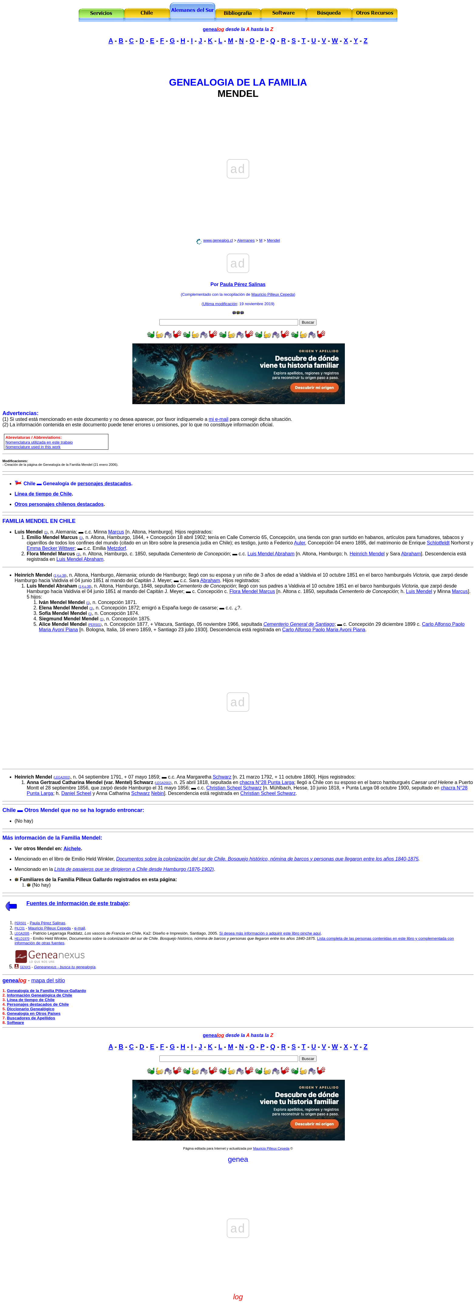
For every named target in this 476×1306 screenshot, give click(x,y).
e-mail (79, 928)
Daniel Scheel (76, 793)
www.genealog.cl (218, 240)
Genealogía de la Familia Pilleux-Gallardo (46, 990)
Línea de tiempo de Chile (43, 493)
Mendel (273, 240)
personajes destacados (104, 483)
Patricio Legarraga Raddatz (57, 933)
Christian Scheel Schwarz (233, 787)
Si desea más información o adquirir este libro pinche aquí (270, 933)
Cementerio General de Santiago (299, 624)
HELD (22, 938)
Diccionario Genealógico (30, 1009)
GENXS (25, 967)
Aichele (72, 848)
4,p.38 (61, 575)
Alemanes (246, 240)
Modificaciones (14, 461)
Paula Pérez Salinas (242, 284)
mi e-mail (219, 419)
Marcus (116, 531)
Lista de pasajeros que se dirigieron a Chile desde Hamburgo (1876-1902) (134, 869)
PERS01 (94, 624)
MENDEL (237, 93)
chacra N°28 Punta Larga (267, 782)
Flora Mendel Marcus (51, 553)
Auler (299, 542)
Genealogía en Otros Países (33, 1013)
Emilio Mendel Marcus (52, 537)
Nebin (157, 793)
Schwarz (222, 776)
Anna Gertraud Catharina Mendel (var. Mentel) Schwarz (90, 782)
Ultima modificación (220, 304)
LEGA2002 (61, 777)
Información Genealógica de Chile (39, 995)
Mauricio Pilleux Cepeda (272, 294)
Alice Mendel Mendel (63, 624)
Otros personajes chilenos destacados (59, 504)
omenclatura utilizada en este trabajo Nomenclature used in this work (39, 444)
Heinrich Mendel (367, 553)
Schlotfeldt (438, 542)
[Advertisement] (237, 58)
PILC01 (20, 928)
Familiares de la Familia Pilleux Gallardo (66, 879)
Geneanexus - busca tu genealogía (64, 967)
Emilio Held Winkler (50, 938)
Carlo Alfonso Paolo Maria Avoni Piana (323, 629)
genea (213, 29)
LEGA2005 (22, 933)
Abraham (411, 553)
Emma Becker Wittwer (51, 548)
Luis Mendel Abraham (270, 553)
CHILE (67, 521)
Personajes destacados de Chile (38, 1004)
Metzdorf (116, 548)
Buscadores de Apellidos (31, 1018)
